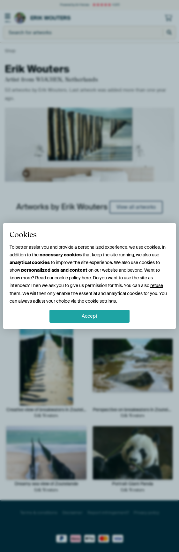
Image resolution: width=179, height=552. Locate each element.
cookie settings (100, 301)
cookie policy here (73, 278)
